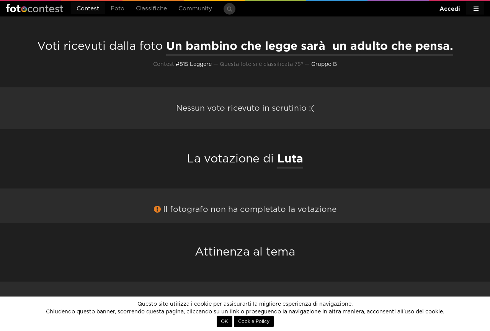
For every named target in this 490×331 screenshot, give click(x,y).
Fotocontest (34, 8)
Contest (88, 8)
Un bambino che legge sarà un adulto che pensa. (309, 45)
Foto (117, 8)
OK (224, 321)
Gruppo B (324, 64)
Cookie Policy (254, 321)
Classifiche (151, 8)
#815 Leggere (194, 64)
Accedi (449, 8)
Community (195, 8)
